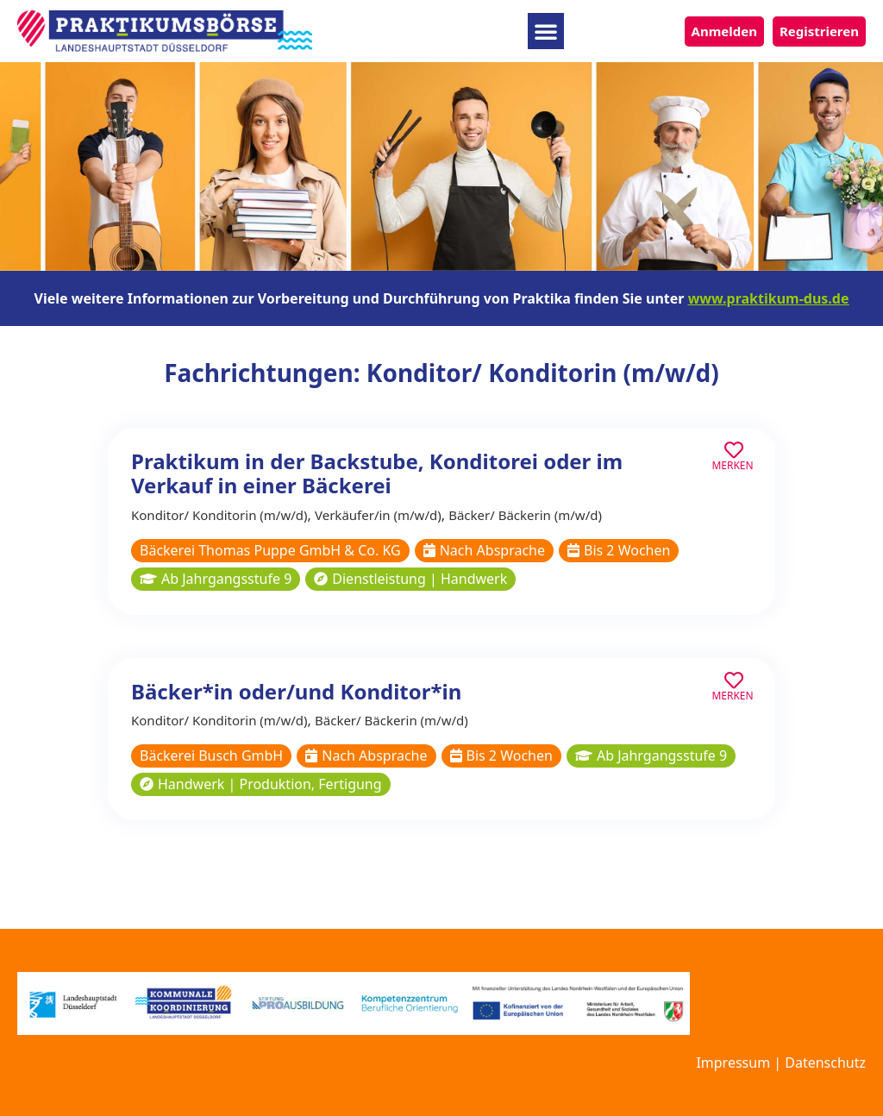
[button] (546, 31)
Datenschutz (825, 1062)
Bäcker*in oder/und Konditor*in (296, 691)
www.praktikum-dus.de (768, 298)
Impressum (733, 1062)
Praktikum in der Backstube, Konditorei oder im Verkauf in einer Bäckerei (377, 473)
